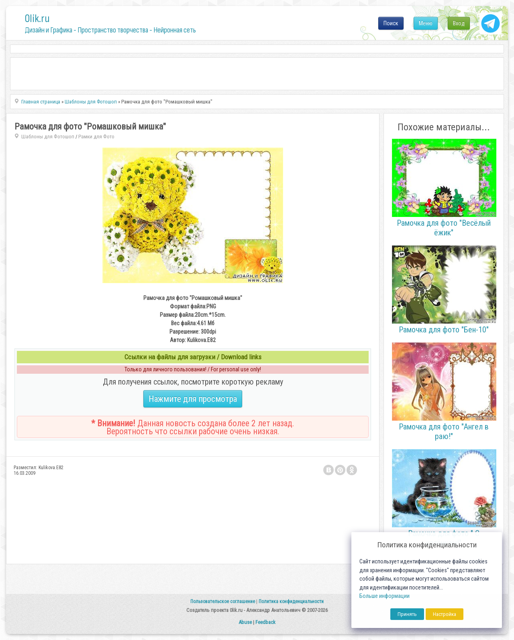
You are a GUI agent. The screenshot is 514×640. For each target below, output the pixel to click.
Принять (407, 614)
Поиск (390, 23)
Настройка (444, 614)
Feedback (265, 622)
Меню (425, 23)
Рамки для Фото (96, 137)
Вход (459, 23)
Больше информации (384, 596)
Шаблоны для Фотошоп (47, 137)
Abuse (245, 622)
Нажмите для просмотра (193, 399)
